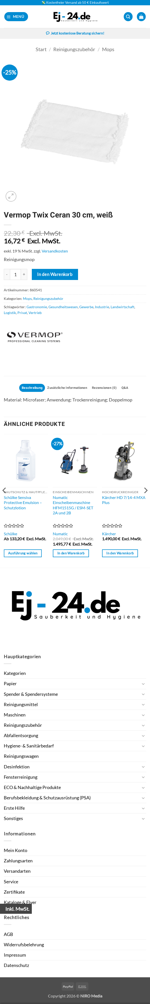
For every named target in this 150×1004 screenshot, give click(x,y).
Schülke (10, 534)
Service (11, 882)
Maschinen (15, 716)
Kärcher (109, 534)
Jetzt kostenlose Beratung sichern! (75, 34)
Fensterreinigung (20, 778)
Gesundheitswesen (63, 307)
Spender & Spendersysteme (31, 695)
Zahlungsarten (18, 862)
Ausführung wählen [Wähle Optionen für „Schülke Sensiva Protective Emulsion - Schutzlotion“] (22, 554)
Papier (10, 684)
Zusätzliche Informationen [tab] (66, 388)
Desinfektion (17, 767)
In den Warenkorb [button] (71, 554)
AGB (8, 935)
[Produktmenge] (15, 274)
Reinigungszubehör (74, 49)
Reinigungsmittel (21, 705)
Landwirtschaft (122, 307)
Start (41, 49)
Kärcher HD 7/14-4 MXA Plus (123, 501)
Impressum (15, 956)
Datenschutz (16, 966)
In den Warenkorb (54, 274)
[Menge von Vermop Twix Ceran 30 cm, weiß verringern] (7, 274)
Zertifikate (14, 893)
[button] (16, 16)
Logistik (10, 313)
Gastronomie (37, 307)
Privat (22, 313)
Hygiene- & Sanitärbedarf (29, 747)
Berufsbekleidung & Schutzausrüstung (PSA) (47, 799)
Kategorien (15, 674)
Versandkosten (55, 251)
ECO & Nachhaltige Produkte (32, 788)
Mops (108, 49)
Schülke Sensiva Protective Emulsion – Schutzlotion (23, 503)
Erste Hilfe (14, 809)
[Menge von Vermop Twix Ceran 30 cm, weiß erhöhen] (24, 274)
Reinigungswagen (21, 757)
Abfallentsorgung (21, 736)
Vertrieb (35, 313)
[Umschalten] (143, 685)
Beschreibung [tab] (27, 388)
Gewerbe (86, 307)
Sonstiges (13, 819)
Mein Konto (15, 851)
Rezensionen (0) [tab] (107, 388)
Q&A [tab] (131, 388)
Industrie (102, 307)
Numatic (60, 534)
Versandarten (17, 872)
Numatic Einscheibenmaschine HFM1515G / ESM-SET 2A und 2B (73, 506)
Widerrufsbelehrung (24, 946)
